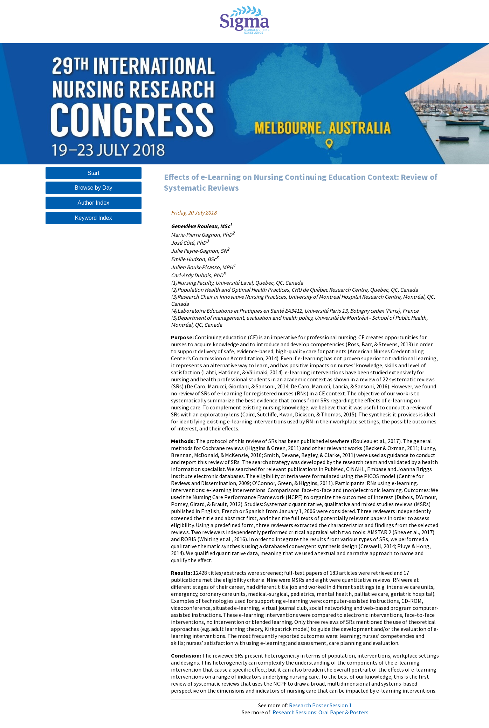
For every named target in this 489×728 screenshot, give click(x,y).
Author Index (93, 203)
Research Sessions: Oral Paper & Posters (321, 712)
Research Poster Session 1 (320, 705)
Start (93, 173)
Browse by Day (93, 188)
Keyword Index (93, 218)
